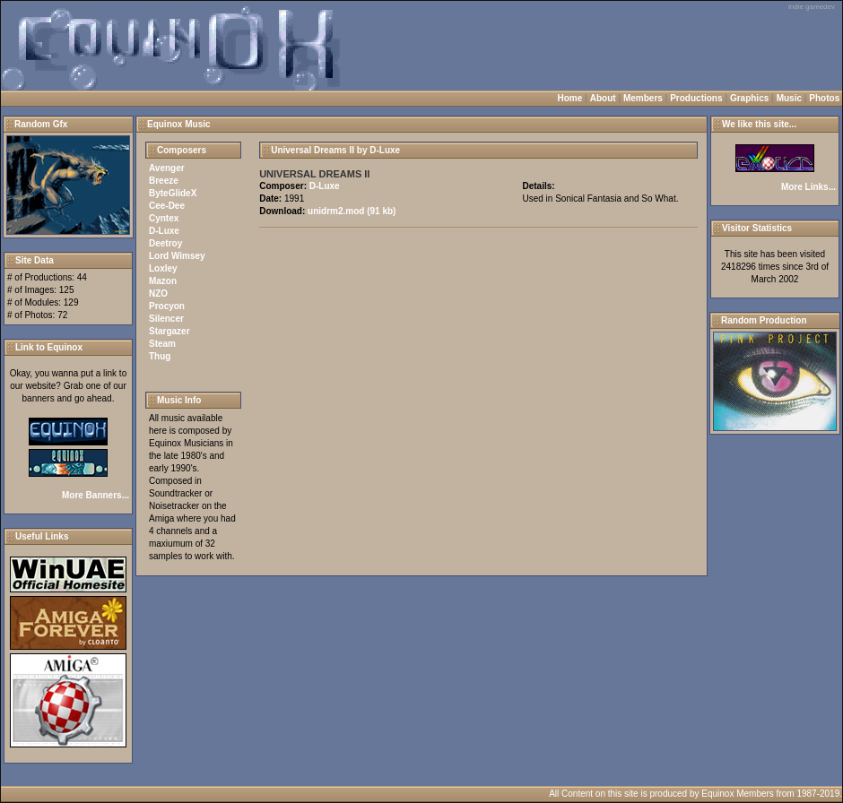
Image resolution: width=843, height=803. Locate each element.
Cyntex (163, 218)
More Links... (808, 187)
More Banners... (95, 495)
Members (643, 98)
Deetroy (165, 243)
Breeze (163, 181)
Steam (162, 344)
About (603, 98)
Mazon (163, 281)
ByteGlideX (172, 193)
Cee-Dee (167, 206)
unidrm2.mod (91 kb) (351, 211)
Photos (824, 98)
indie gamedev (811, 7)
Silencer (166, 319)
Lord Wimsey (177, 256)
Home (570, 98)
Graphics (749, 98)
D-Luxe (164, 231)
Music (789, 98)
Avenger (167, 168)
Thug (159, 356)
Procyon (167, 306)
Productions (696, 98)
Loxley (163, 268)
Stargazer (169, 331)
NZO (158, 293)
